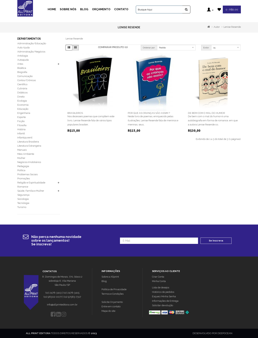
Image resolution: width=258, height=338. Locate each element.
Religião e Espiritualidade (31, 182)
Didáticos (22, 92)
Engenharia (23, 113)
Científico (22, 84)
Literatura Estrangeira (29, 145)
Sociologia (23, 199)
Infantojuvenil (24, 137)
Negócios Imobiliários (29, 162)
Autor (217, 26)
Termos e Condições (113, 293)
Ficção (21, 121)
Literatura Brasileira (28, 141)
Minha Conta (159, 281)
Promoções (23, 178)
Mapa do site (108, 311)
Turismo (21, 207)
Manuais (22, 149)
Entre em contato (111, 306)
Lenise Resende (232, 26)
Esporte (21, 117)
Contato (121, 9)
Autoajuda (23, 59)
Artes (20, 64)
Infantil (21, 133)
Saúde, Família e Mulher (30, 190)
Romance (22, 186)
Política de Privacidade (114, 289)
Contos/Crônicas (26, 80)
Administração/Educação (31, 43)
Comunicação (25, 76)
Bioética (21, 68)
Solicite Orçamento (112, 302)
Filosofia (21, 125)
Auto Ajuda (23, 47)
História (21, 129)
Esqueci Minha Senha (164, 296)
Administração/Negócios (31, 51)
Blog (84, 9)
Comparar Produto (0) (113, 47)
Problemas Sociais (27, 174)
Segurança (23, 194)
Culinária (22, 88)
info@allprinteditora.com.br (62, 304)
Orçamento (101, 9)
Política (21, 170)
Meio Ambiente (25, 154)
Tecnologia (23, 203)
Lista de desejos (160, 287)
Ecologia (22, 100)
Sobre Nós (68, 9)
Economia (23, 104)
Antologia (22, 55)
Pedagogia (23, 166)
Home (52, 9)
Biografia (22, 72)
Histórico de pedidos (163, 292)
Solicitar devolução (162, 305)
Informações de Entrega (165, 300)
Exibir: (206, 47)
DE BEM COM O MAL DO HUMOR (206, 113)
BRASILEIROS (75, 113)
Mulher (21, 158)
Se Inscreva (216, 240)
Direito (21, 96)
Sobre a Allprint (110, 276)
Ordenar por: (149, 47)
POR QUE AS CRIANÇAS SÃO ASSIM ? (149, 113)
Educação (22, 109)
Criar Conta (158, 276)
